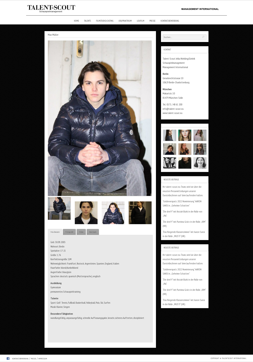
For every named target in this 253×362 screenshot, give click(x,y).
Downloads (92, 232)
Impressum (42, 358)
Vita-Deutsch (55, 232)
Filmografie (69, 232)
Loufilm (140, 20)
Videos (81, 232)
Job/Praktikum (125, 20)
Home (76, 20)
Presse (152, 20)
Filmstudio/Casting (104, 20)
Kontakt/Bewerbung (170, 20)
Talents (87, 20)
